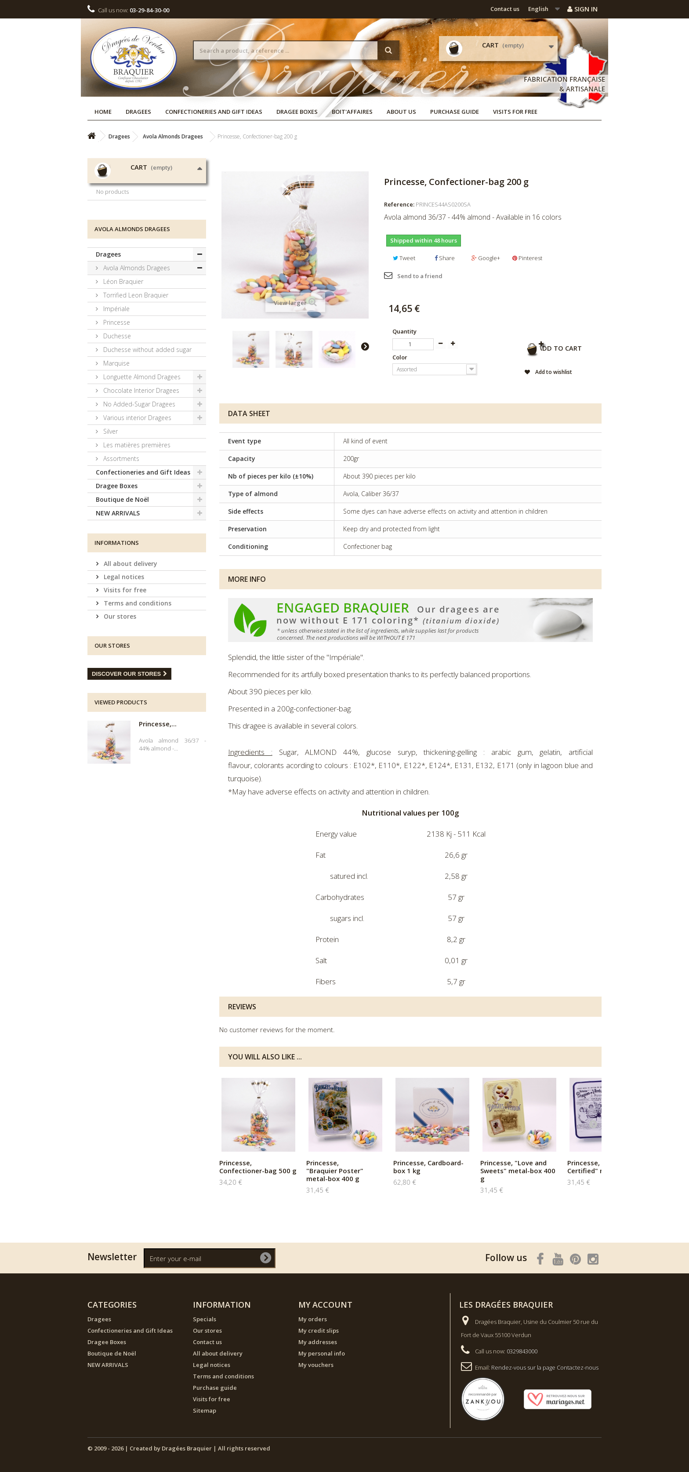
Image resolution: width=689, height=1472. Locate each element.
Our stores (119, 682)
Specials (204, 1319)
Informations (116, 609)
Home (103, 112)
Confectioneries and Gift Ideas (213, 112)
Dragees (138, 112)
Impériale (116, 374)
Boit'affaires (352, 112)
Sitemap (204, 1410)
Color (400, 357)
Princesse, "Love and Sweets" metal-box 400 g (517, 1170)
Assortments (120, 524)
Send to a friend (419, 276)
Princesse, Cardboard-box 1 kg (428, 1167)
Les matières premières (136, 511)
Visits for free (515, 112)
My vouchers (316, 1365)
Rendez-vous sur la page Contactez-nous (544, 1367)
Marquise (116, 429)
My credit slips (318, 1330)
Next (364, 346)
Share (445, 258)
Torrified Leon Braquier (135, 361)
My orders (312, 1319)
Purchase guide (454, 112)
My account (325, 1304)
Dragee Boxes (297, 112)
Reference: (399, 204)
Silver (110, 497)
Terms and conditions (136, 669)
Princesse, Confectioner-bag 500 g (258, 1167)
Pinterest (527, 258)
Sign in (582, 8)
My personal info (321, 1353)
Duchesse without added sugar (147, 415)
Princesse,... (158, 789)
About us (401, 112)
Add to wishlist (538, 373)
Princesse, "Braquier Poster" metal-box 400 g (334, 1170)
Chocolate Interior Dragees (140, 456)
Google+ (485, 258)
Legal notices (123, 642)
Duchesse (116, 402)
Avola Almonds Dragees (136, 334)
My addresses (317, 1342)
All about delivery (129, 629)
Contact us (504, 9)
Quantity (404, 331)
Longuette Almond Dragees (141, 443)
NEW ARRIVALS (118, 579)
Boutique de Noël (122, 565)
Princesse (116, 388)
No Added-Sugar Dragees (138, 470)
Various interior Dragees (136, 483)
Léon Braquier (122, 347)
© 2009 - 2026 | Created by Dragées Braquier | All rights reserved (178, 1448)
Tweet (404, 258)
